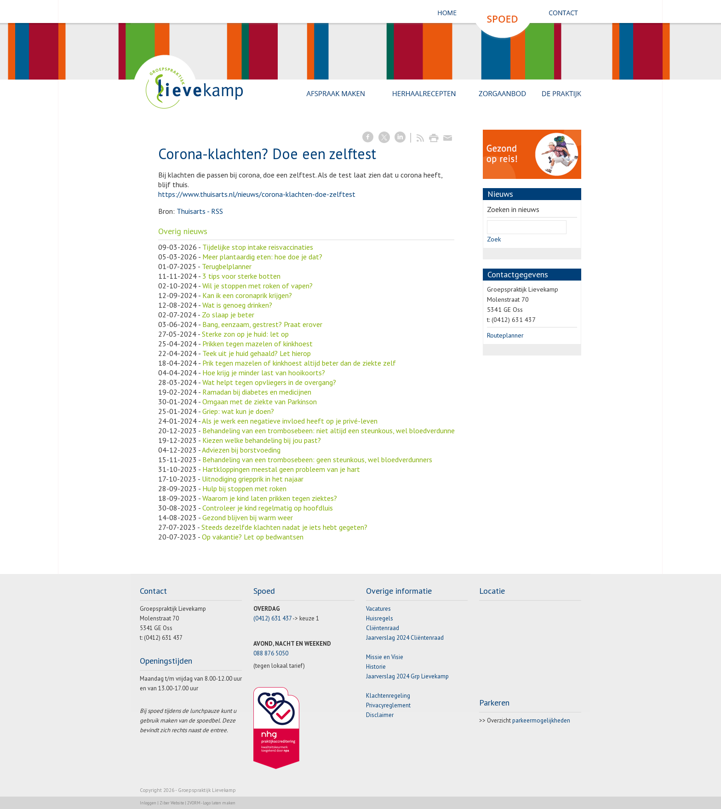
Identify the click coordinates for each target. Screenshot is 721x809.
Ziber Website (172, 802)
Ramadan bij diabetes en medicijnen (256, 391)
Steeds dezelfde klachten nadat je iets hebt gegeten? (284, 527)
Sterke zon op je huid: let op (245, 334)
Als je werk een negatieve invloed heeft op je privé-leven (290, 420)
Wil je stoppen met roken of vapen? (257, 285)
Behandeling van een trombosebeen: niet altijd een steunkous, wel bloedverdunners (331, 430)
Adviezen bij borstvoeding (241, 449)
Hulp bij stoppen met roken (244, 488)
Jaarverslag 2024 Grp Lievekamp (407, 676)
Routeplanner (505, 335)
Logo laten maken (219, 802)
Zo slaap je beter (228, 314)
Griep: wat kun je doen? (238, 411)
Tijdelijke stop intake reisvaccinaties (257, 247)
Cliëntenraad (382, 628)
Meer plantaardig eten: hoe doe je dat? (262, 256)
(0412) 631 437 (272, 618)
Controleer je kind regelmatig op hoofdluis (267, 507)
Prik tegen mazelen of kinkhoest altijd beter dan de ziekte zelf (299, 362)
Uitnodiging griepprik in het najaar (252, 478)
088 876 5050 (270, 653)
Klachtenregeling (388, 696)
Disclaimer (380, 715)
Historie (376, 667)
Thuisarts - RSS (200, 211)
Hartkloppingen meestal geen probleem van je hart (281, 469)
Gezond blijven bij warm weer (247, 517)
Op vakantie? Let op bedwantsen (252, 536)
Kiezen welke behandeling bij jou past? (261, 440)
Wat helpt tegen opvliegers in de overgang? (269, 382)
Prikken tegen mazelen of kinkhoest (257, 343)
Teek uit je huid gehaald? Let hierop (256, 353)
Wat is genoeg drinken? (237, 305)
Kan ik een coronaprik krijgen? (247, 295)
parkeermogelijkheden (541, 720)
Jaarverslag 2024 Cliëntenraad (405, 638)
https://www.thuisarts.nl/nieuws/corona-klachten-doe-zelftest (256, 194)
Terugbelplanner (227, 266)
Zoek (494, 239)
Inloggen (148, 802)
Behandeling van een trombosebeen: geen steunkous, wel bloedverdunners (317, 459)
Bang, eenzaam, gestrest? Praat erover (262, 324)
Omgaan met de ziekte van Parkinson (259, 401)
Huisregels (379, 618)
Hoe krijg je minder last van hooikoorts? (263, 372)
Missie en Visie (384, 657)
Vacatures (378, 609)
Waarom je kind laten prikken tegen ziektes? (269, 498)
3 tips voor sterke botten (241, 276)
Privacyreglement (388, 705)
